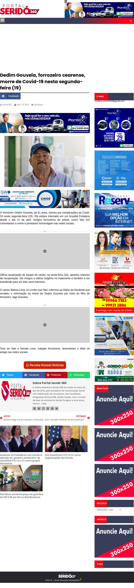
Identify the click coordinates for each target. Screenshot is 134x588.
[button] (2, 20)
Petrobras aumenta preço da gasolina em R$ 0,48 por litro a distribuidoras (21, 496)
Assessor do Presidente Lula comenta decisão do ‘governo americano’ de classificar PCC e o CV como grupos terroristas (21, 460)
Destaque (38, 105)
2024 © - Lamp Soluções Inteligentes (62, 580)
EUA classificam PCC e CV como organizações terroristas (63, 457)
